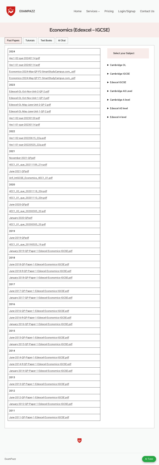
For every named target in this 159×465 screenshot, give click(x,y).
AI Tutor (149, 459)
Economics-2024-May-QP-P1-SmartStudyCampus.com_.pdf (42, 78)
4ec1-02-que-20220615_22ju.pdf (27, 138)
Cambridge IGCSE (120, 73)
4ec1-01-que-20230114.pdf (24, 124)
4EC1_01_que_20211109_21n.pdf (28, 164)
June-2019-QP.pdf (19, 237)
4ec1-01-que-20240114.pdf (24, 64)
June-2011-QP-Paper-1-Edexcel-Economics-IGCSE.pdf (39, 417)
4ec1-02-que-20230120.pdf (24, 118)
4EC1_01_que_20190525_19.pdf (27, 244)
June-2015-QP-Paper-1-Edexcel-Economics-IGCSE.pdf (39, 337)
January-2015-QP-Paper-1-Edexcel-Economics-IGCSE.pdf (40, 344)
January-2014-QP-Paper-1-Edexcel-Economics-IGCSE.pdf (40, 370)
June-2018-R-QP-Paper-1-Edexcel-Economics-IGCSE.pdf (40, 271)
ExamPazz (27, 11)
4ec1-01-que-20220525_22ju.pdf (27, 144)
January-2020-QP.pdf (20, 217)
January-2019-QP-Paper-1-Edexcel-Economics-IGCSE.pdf (40, 251)
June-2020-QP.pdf (19, 204)
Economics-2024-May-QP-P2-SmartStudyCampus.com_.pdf (42, 71)
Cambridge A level (120, 99)
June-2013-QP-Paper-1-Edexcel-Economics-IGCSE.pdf (39, 384)
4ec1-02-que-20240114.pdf (24, 58)
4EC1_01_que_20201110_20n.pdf (28, 197)
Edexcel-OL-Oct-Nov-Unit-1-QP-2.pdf (29, 98)
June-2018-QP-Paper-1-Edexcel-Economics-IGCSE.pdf (39, 264)
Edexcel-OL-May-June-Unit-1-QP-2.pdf (30, 111)
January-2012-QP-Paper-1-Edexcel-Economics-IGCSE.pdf (40, 403)
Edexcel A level (118, 117)
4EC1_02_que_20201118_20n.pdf (28, 191)
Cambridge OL (118, 65)
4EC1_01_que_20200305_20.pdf (27, 224)
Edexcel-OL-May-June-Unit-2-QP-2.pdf (30, 104)
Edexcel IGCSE (118, 82)
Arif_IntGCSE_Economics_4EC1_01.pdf (31, 177)
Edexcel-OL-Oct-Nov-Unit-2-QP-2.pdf (29, 91)
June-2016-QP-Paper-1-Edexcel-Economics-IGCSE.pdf (39, 310)
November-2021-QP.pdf (22, 157)
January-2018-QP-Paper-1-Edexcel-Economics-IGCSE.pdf (40, 277)
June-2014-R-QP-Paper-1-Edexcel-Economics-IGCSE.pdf (40, 364)
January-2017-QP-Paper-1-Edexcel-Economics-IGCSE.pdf (40, 297)
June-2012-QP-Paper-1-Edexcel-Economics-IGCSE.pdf (39, 397)
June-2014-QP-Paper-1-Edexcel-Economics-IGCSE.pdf (39, 357)
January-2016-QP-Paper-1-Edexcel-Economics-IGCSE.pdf (40, 324)
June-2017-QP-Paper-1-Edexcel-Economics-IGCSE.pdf (39, 290)
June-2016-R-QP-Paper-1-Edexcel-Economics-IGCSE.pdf (40, 317)
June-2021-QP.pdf (19, 171)
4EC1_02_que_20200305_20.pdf (27, 211)
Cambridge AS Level (121, 91)
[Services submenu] (99, 11)
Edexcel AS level (119, 108)
